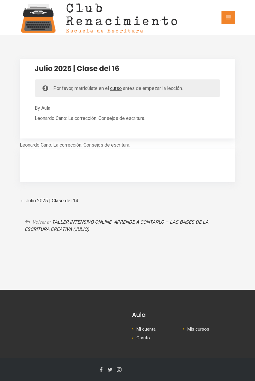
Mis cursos (198, 329)
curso (116, 88)
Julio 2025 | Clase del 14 (49, 201)
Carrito (143, 338)
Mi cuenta (146, 329)
